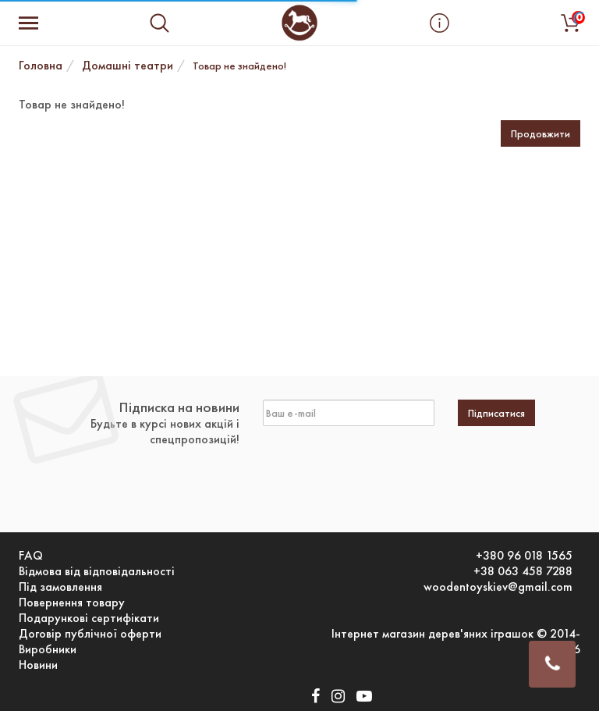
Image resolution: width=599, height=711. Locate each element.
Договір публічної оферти (90, 634)
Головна (40, 65)
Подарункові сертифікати (89, 618)
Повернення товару (72, 602)
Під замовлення (60, 587)
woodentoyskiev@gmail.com (498, 587)
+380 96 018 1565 (524, 555)
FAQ (31, 555)
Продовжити (540, 133)
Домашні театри (127, 65)
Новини (38, 665)
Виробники (47, 649)
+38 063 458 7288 (522, 571)
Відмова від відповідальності (97, 571)
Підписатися (496, 413)
